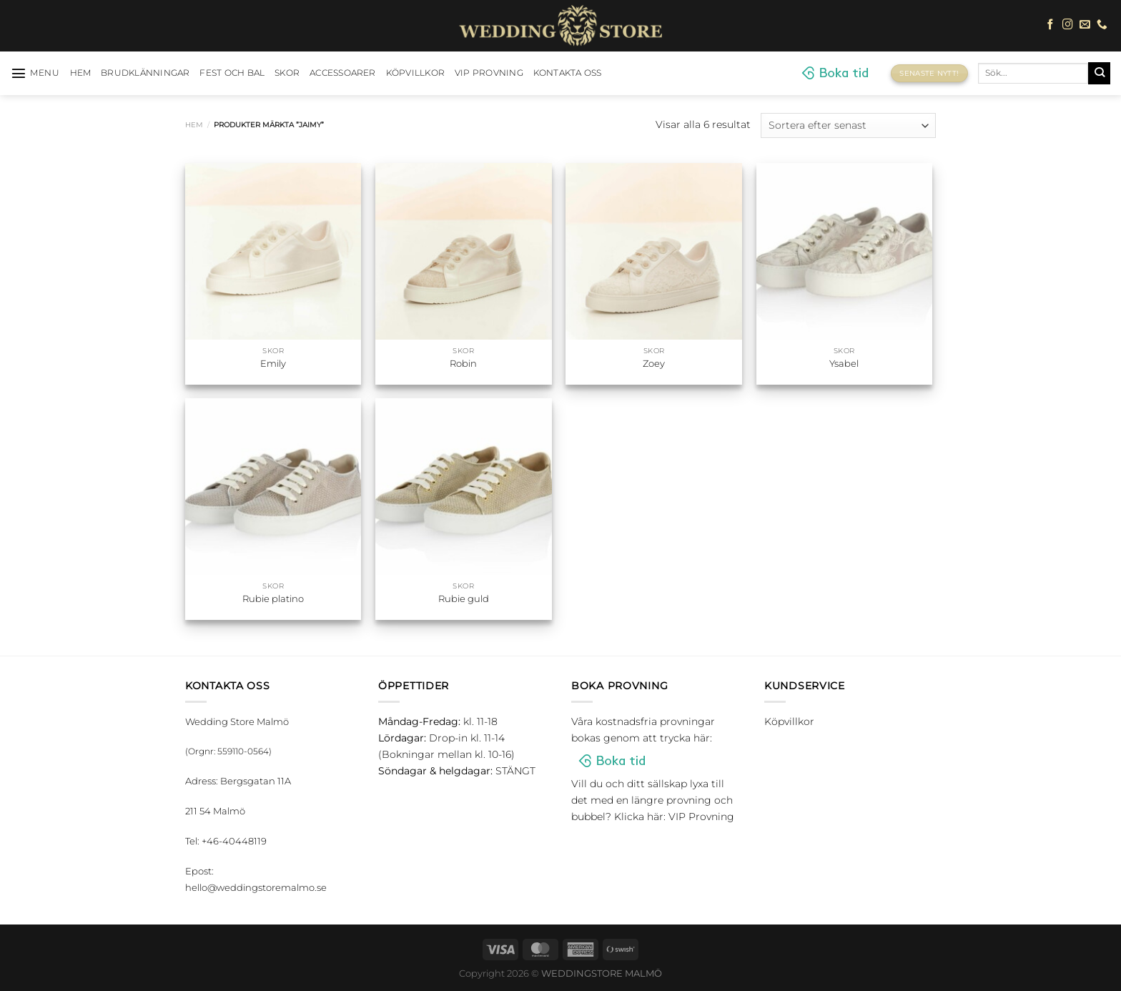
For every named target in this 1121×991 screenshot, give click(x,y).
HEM (81, 73)
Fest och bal (232, 73)
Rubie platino (273, 598)
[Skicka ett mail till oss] (1085, 25)
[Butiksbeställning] (848, 125)
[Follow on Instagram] (1067, 25)
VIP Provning (489, 73)
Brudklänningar (145, 73)
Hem (194, 124)
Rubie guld (463, 598)
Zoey (654, 363)
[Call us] (1102, 25)
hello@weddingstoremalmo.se (256, 887)
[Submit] (1099, 73)
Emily (273, 363)
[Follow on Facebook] (1050, 25)
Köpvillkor (415, 73)
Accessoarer (343, 73)
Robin (463, 363)
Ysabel (844, 363)
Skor (287, 73)
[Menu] (35, 72)
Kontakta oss (567, 73)
